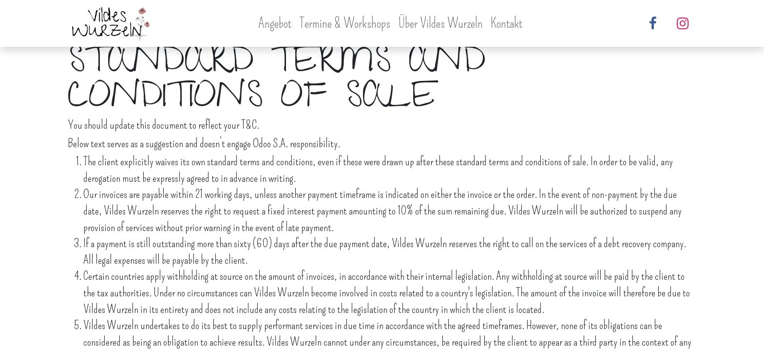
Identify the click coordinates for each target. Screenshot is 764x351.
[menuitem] (274, 23)
